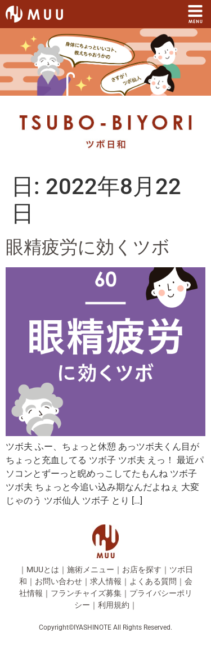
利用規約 (113, 604)
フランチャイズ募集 (86, 593)
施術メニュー (90, 569)
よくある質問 (153, 581)
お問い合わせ (58, 581)
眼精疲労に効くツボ (88, 247)
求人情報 (106, 581)
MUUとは (42, 569)
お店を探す (141, 569)
